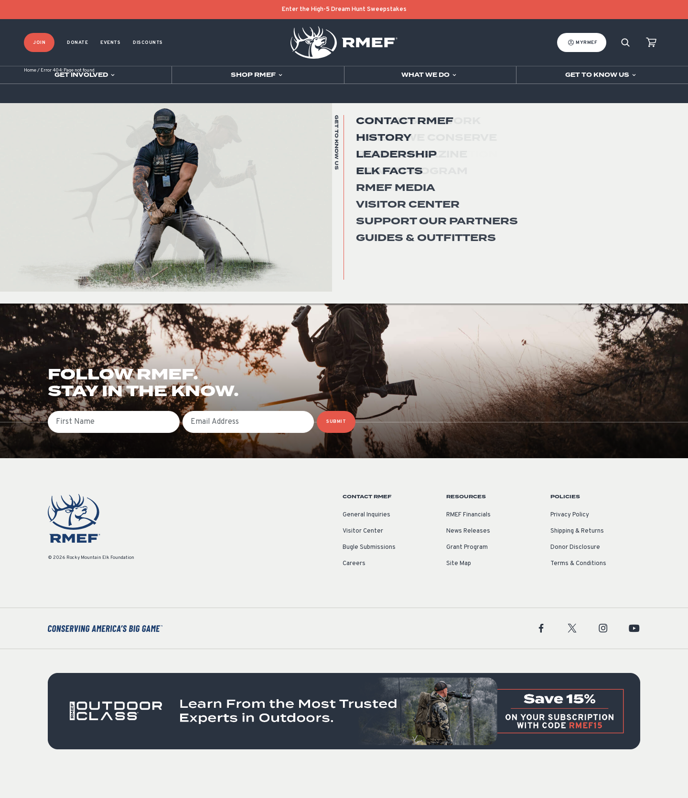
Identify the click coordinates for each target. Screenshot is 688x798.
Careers (354, 588)
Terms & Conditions (578, 588)
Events (110, 43)
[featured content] (344, 736)
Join (39, 43)
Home (30, 95)
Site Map (458, 588)
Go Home (619, 193)
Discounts (148, 43)
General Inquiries (366, 540)
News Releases (468, 556)
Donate (77, 43)
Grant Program (467, 572)
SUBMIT (336, 446)
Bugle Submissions (369, 572)
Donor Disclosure (575, 572)
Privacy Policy (569, 540)
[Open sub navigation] (86, 75)
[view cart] (651, 42)
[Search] (625, 42)
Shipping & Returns (577, 556)
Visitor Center (363, 556)
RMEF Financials (468, 540)
